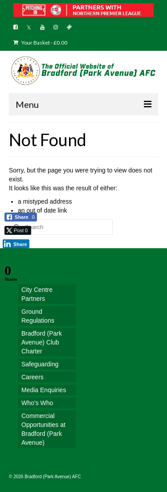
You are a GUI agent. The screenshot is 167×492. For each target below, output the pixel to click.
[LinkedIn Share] (16, 243)
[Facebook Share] (20, 217)
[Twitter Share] (17, 230)
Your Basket (40, 42)
